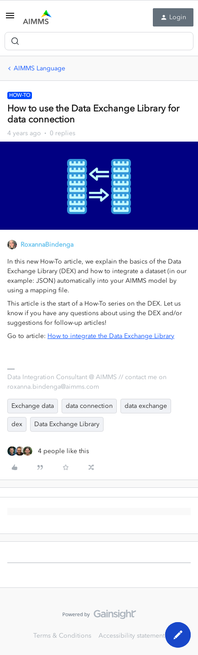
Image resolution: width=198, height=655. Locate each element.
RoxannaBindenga (47, 244)
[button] (10, 19)
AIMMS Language (39, 68)
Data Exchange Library (66, 424)
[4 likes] (48, 451)
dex (16, 424)
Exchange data (32, 406)
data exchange (146, 406)
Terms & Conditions (62, 635)
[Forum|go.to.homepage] (37, 17)
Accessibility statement (132, 635)
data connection (89, 406)
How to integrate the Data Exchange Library (110, 336)
